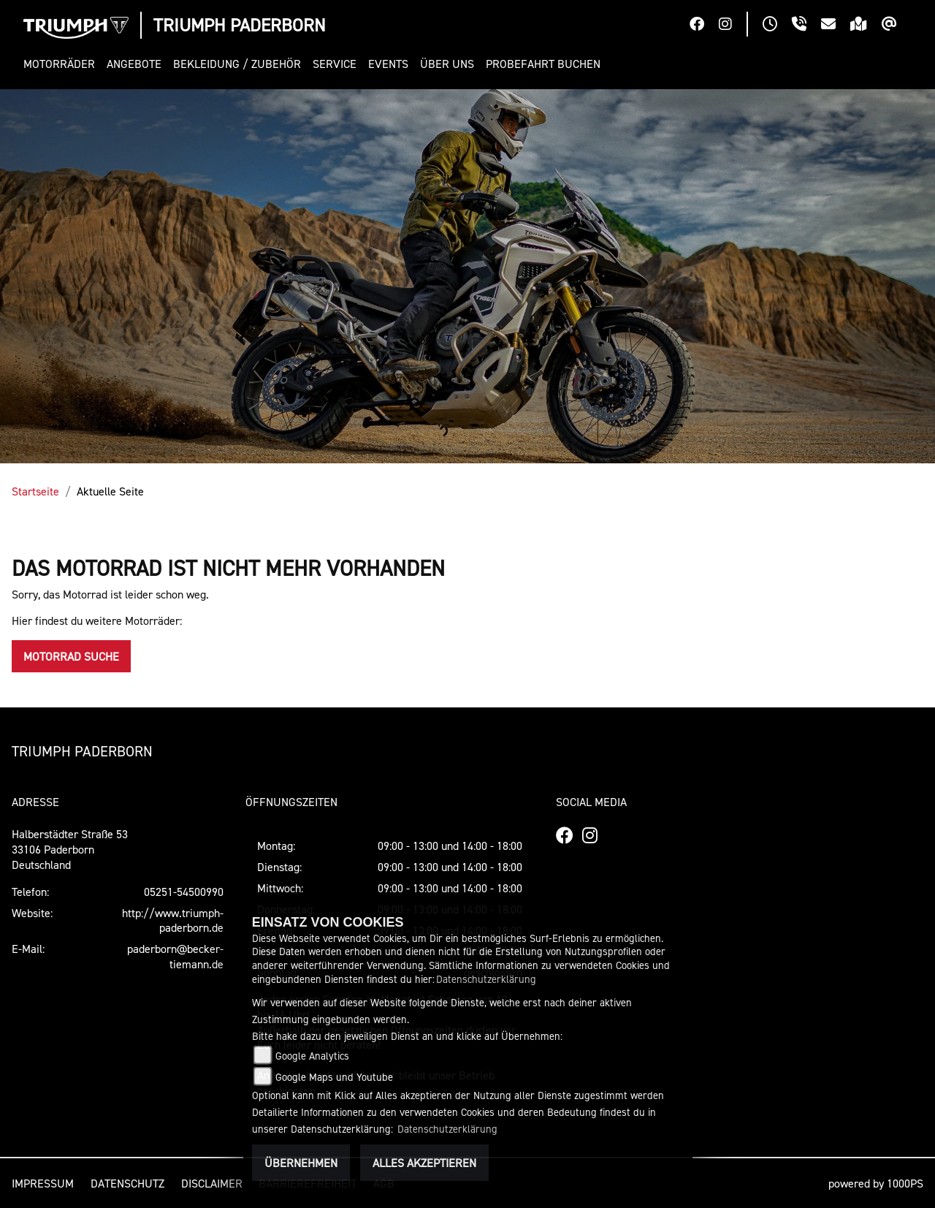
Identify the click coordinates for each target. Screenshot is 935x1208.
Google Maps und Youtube (334, 1077)
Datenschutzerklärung (486, 979)
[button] (62, 63)
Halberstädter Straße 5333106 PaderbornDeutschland (70, 849)
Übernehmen (300, 1162)
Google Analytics (312, 1055)
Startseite (35, 491)
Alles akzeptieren (424, 1162)
